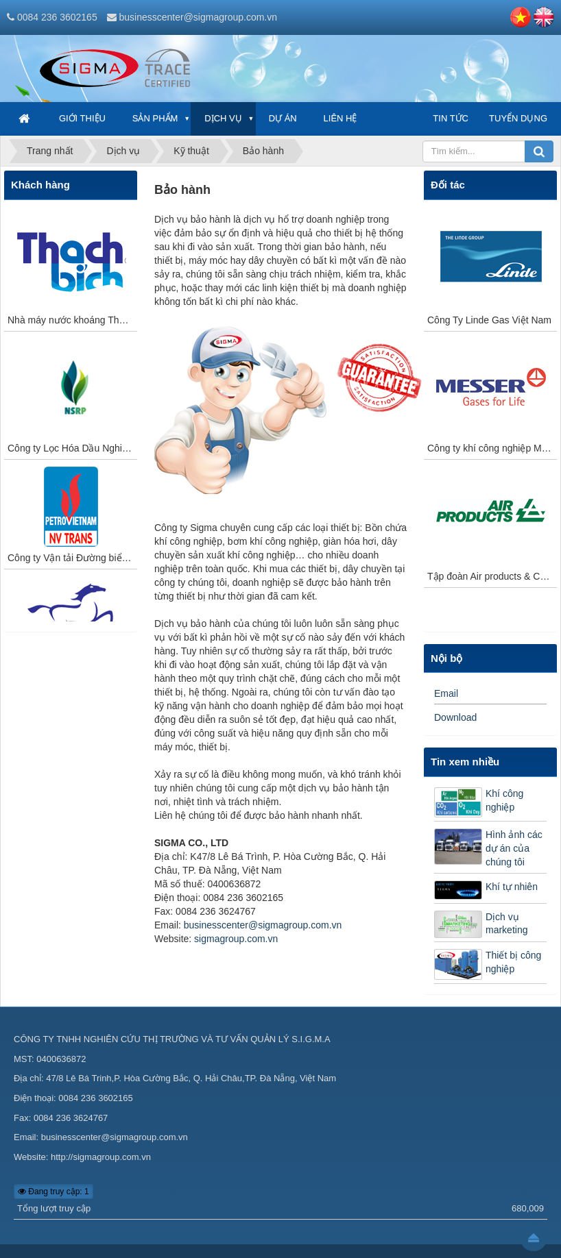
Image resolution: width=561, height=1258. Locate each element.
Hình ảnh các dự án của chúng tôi (514, 848)
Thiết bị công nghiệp (513, 962)
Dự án (283, 118)
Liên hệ (340, 118)
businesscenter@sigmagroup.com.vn (198, 17)
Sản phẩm (155, 118)
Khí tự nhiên (512, 886)
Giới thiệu (82, 118)
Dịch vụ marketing (506, 923)
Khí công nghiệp (504, 800)
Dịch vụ (222, 118)
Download (455, 717)
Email (446, 693)
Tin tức (450, 118)
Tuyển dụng (518, 118)
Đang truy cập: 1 (53, 1191)
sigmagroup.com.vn (236, 938)
